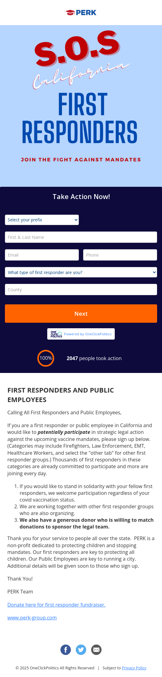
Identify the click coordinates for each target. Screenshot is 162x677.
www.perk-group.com (32, 617)
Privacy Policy (134, 668)
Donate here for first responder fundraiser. (56, 604)
